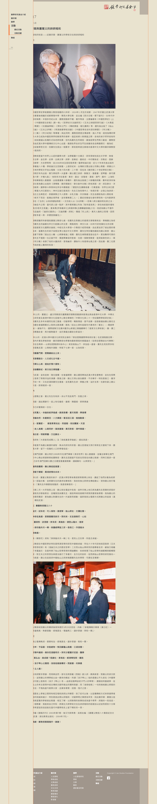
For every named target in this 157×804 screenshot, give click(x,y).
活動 (106, 771)
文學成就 (63, 781)
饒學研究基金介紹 (18, 15)
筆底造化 (63, 795)
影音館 (62, 798)
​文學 (83, 781)
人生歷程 (63, 775)
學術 (83, 778)
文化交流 (63, 786)
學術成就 (63, 778)
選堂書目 (63, 792)
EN (12, 47)
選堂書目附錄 (87, 786)
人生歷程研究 (87, 775)
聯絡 (13, 38)
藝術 (83, 784)
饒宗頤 (14, 18)
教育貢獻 (63, 789)
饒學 (13, 22)
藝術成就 (63, 784)
